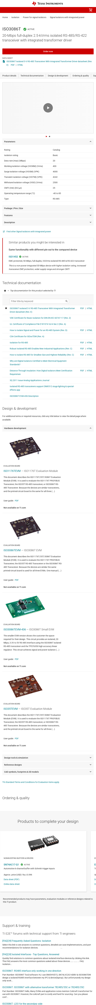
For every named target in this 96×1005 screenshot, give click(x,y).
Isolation (15, 17)
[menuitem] (66, 10)
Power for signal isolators (34, 17)
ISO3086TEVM (12, 550)
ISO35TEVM (11, 708)
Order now (48, 51)
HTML (20, 65)
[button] (5, 10)
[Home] (47, 4)
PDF (13, 65)
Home (5, 17)
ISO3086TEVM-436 (15, 629)
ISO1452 (13, 256)
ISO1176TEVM (12, 470)
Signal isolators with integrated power (67, 17)
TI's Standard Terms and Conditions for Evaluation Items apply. (31, 782)
